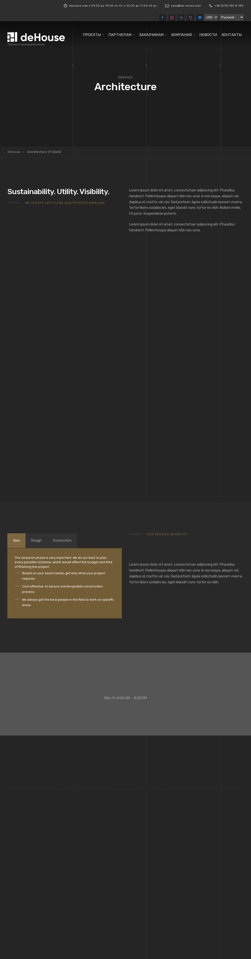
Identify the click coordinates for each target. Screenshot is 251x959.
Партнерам (119, 35)
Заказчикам (151, 35)
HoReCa (139, 860)
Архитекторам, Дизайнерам (155, 853)
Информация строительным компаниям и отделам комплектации (153, 872)
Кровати (79, 867)
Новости (208, 35)
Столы (77, 881)
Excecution (70, 374)
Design (41, 374)
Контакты (232, 35)
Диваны (78, 853)
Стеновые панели (86, 874)
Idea (18, 374)
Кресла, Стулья (84, 860)
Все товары (81, 888)
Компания (181, 35)
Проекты (92, 35)
